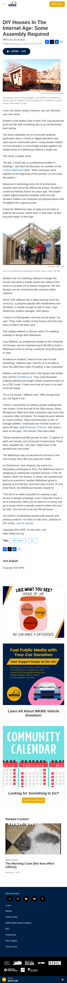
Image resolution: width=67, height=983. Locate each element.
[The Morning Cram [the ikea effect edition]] (33, 838)
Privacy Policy (11, 917)
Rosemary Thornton (36, 427)
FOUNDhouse (24, 377)
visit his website (24, 523)
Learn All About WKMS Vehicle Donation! (33, 713)
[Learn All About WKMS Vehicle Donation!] (33, 674)
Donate (58, 4)
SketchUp (8, 303)
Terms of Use (11, 947)
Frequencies (11, 935)
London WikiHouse (13, 170)
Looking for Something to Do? (33, 793)
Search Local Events (33, 800)
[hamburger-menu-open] (4, 4)
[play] (4, 979)
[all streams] (63, 979)
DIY (32, 540)
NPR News (18, 540)
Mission (9, 911)
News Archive (12, 860)
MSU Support (11, 941)
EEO (8, 929)
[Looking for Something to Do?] (33, 756)
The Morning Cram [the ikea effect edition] (30, 865)
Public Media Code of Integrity (18, 923)
